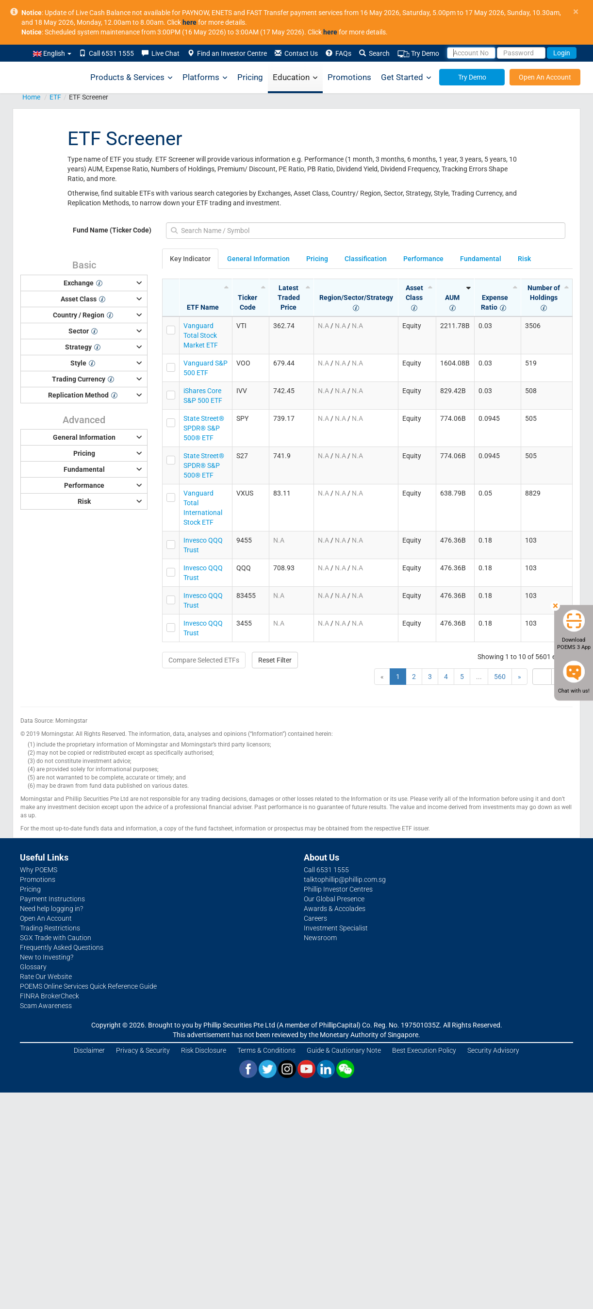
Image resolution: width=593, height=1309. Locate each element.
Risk (524, 259)
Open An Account (545, 77)
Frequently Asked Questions (61, 947)
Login (561, 53)
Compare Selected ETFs (203, 660)
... (479, 676)
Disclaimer (89, 1050)
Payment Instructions (52, 899)
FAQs (338, 53)
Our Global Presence (334, 899)
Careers (315, 918)
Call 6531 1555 (106, 53)
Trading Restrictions (50, 928)
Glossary (33, 967)
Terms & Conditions (266, 1050)
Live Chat (161, 53)
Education (295, 77)
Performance (423, 259)
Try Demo (418, 54)
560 (500, 676)
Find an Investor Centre (227, 53)
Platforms (205, 77)
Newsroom (320, 938)
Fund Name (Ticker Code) (112, 230)
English (52, 53)
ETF (55, 97)
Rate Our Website (46, 976)
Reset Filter (275, 660)
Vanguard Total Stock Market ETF (200, 335)
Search (374, 53)
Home (31, 97)
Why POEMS (38, 870)
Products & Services (131, 77)
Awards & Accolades (334, 908)
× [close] (575, 12)
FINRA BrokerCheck (49, 996)
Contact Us (296, 53)
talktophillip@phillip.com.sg (345, 879)
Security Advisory (493, 1050)
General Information (258, 259)
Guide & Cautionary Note (344, 1050)
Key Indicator (190, 259)
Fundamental (480, 259)
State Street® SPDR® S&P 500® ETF (203, 428)
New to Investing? (46, 957)
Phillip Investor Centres (338, 889)
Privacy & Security (143, 1050)
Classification (366, 259)
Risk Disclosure (203, 1050)
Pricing (250, 77)
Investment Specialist (336, 928)
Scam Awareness (46, 1006)
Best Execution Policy (424, 1050)
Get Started (406, 77)
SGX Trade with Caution (55, 938)
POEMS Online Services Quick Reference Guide (88, 986)
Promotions (349, 77)
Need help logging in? (51, 908)
